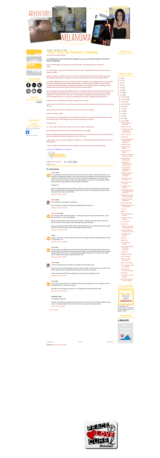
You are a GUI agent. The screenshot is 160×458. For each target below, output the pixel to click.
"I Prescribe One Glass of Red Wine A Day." (127, 227)
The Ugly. (123, 209)
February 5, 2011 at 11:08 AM (59, 241)
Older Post (110, 342)
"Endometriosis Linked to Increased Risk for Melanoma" (127, 191)
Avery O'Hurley (55, 213)
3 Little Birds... (125, 252)
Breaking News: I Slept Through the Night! (127, 195)
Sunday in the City (126, 126)
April (122, 116)
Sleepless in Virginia (126, 254)
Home (80, 342)
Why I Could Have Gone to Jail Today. (127, 265)
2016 (121, 83)
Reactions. (124, 238)
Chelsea (53, 199)
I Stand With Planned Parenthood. (126, 199)
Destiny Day (124, 273)
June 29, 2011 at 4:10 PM (58, 306)
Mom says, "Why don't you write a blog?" (127, 279)
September (124, 104)
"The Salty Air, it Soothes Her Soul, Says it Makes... (126, 164)
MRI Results (124, 240)
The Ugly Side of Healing (125, 243)
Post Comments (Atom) (60, 344)
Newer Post (50, 342)
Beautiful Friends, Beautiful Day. (125, 159)
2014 (121, 87)
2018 (121, 78)
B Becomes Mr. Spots (127, 263)
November (124, 99)
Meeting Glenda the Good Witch (126, 123)
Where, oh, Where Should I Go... (126, 259)
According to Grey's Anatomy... (126, 186)
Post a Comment (53, 310)
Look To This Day (125, 256)
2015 (121, 85)
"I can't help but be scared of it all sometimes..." (126, 169)
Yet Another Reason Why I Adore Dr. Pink (127, 231)
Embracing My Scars (126, 203)
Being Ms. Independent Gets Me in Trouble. (127, 155)
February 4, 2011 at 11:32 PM (59, 230)
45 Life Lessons (125, 221)
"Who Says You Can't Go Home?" (126, 179)
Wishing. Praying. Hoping (125, 147)
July (122, 109)
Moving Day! (124, 224)
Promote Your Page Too (32, 135)
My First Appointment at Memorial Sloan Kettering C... (127, 141)
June (122, 111)
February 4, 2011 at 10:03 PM (59, 208)
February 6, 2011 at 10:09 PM (59, 291)
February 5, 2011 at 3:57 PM (59, 275)
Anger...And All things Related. (126, 214)
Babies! (123, 211)
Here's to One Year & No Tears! (126, 182)
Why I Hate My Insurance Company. (127, 269)
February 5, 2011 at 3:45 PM (59, 257)
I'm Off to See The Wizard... (126, 151)
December (124, 97)
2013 (121, 90)
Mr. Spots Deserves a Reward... (127, 218)
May (122, 113)
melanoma (53, 164)
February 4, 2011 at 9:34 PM (59, 194)
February (123, 121)
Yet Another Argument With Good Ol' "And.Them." (127, 174)
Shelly (53, 247)
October (123, 102)
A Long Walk (124, 137)
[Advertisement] (80, 326)
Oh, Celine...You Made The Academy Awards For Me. (127, 130)
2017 (121, 80)
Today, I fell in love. (126, 134)
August (123, 106)
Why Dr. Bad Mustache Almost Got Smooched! (127, 248)
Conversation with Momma (126, 234)
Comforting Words (126, 144)
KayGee (53, 172)
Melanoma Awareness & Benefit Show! (127, 206)
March (123, 118)
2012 (121, 92)
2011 (121, 95)
